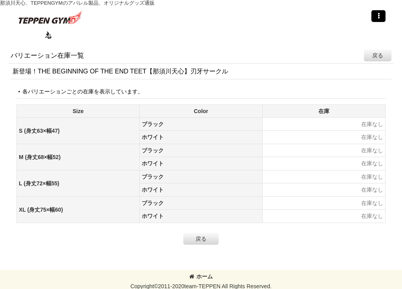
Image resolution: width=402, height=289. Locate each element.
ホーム (201, 276)
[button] (378, 16)
